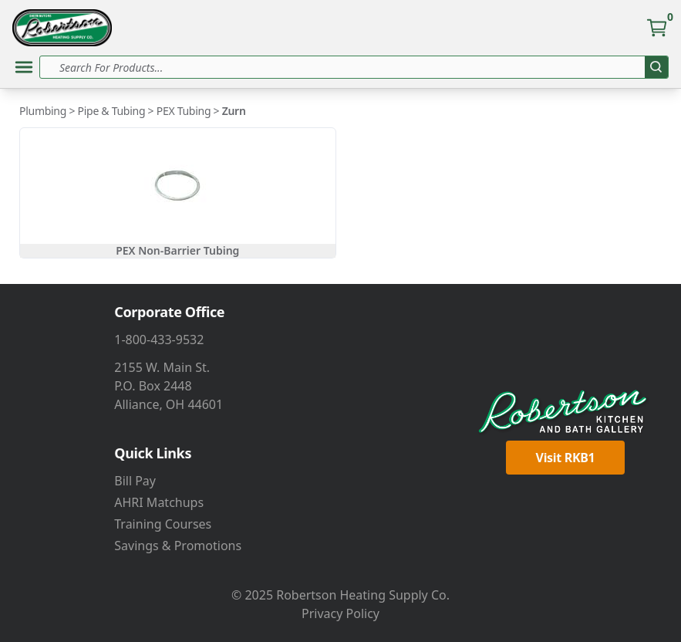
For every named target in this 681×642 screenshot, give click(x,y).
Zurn (234, 110)
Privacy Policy (340, 613)
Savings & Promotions (177, 545)
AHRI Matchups (159, 502)
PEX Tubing (184, 110)
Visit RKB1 (565, 457)
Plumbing (42, 110)
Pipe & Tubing (112, 110)
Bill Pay (135, 480)
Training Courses (162, 523)
